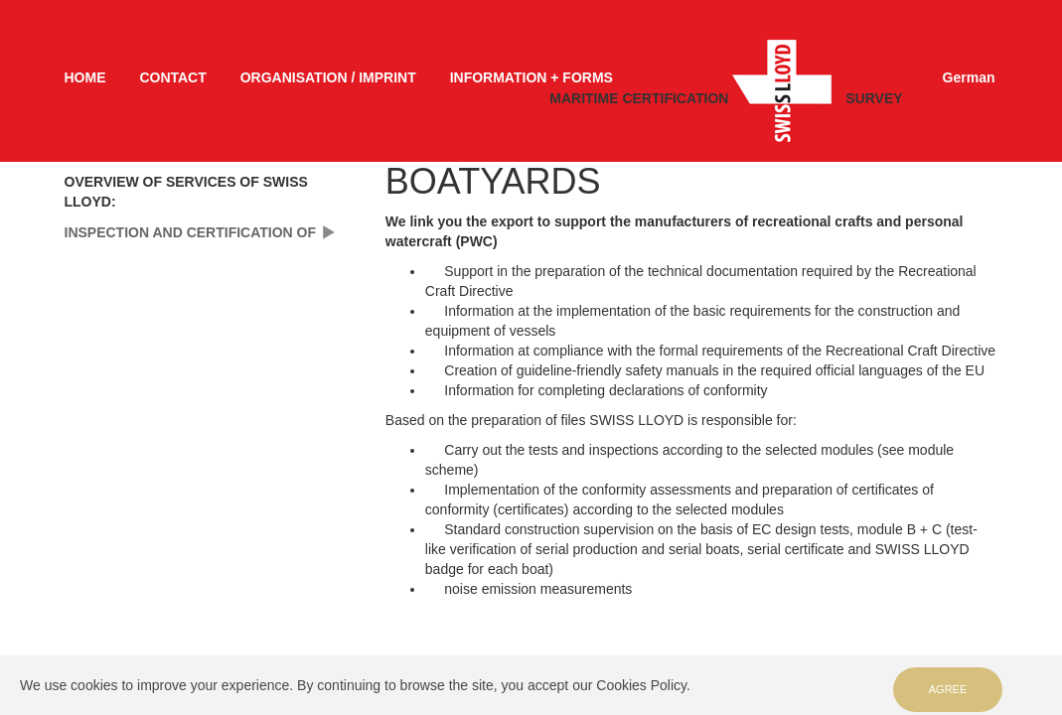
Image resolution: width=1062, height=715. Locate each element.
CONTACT (172, 77)
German (969, 77)
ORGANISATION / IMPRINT (328, 77)
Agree (948, 689)
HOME (85, 77)
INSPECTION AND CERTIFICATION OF (191, 232)
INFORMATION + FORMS (531, 77)
